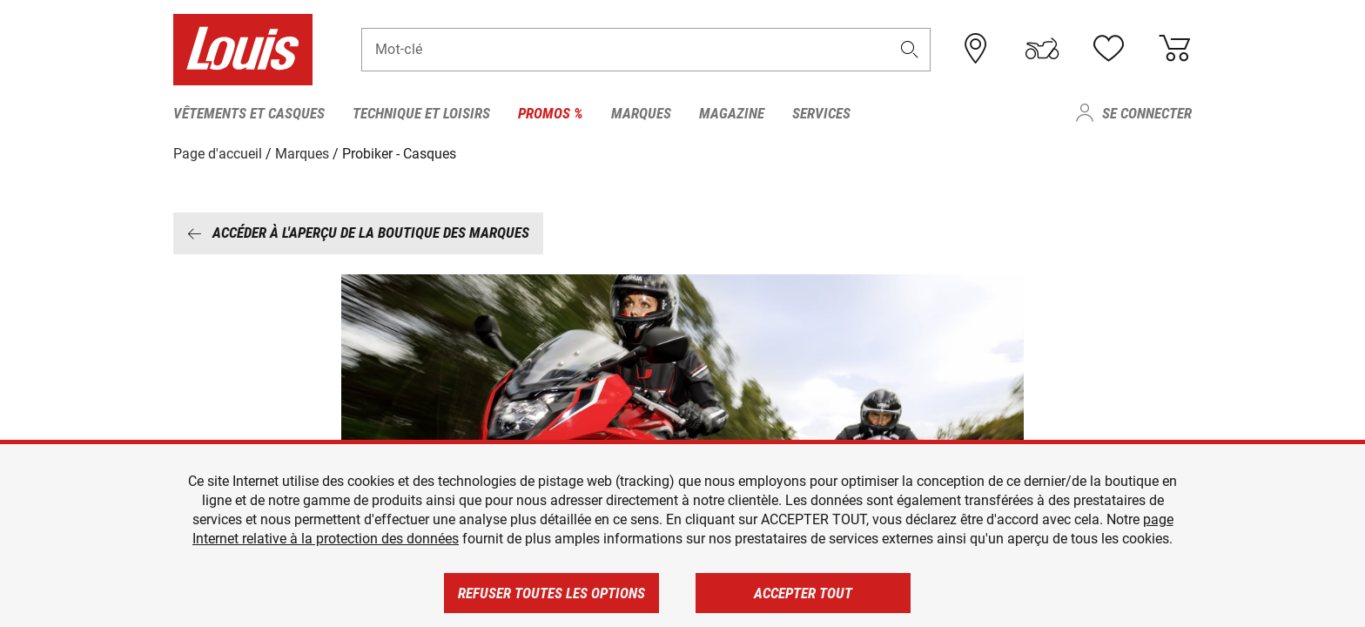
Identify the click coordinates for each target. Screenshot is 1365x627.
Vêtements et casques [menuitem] (249, 113)
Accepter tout (803, 593)
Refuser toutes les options (551, 593)
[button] (909, 49)
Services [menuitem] (821, 113)
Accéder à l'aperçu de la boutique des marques (358, 232)
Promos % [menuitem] (550, 113)
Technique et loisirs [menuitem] (421, 113)
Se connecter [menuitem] (1147, 113)
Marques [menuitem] (641, 113)
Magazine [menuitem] (731, 113)
